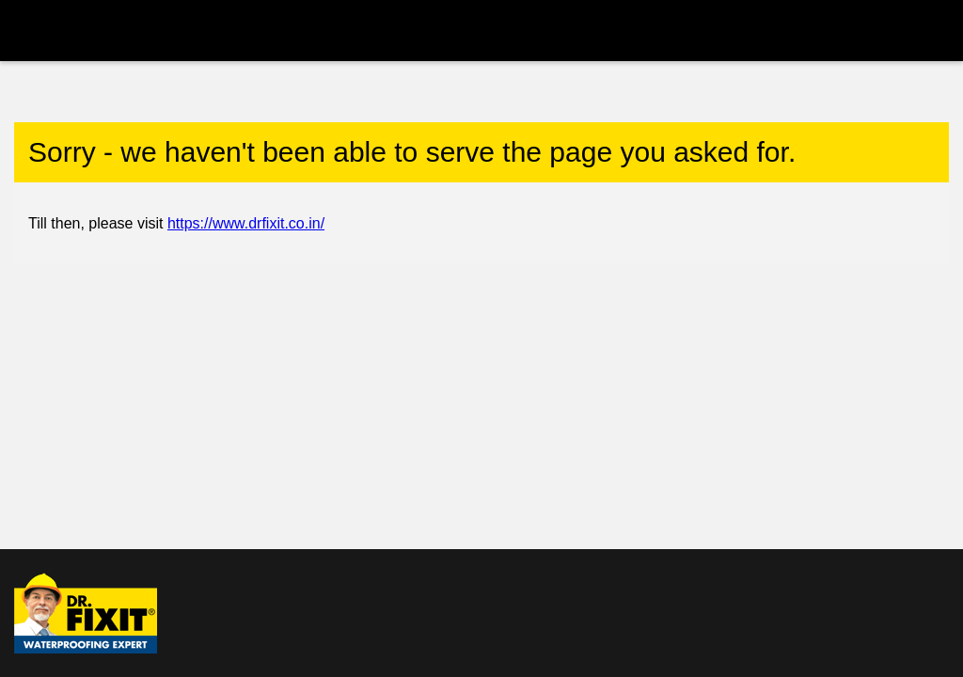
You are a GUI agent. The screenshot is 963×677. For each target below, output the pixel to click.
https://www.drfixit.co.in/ (245, 223)
